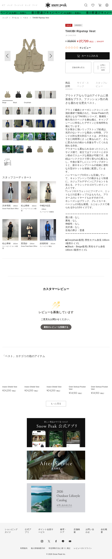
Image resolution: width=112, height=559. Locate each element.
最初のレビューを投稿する (56, 327)
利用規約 (23, 548)
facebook (56, 541)
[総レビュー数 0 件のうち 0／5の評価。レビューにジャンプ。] (78, 48)
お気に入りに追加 (103, 67)
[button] (51, 56)
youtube (70, 541)
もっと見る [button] (56, 403)
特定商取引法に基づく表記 (59, 548)
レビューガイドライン (83, 548)
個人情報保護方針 (38, 548)
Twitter (49, 541)
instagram (42, 541)
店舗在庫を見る (78, 67)
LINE (63, 541)
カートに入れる (90, 56)
